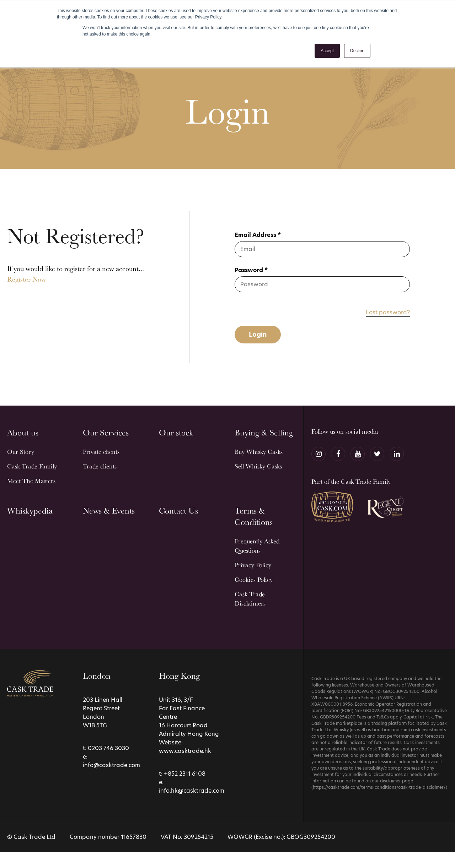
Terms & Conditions (254, 516)
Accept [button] (327, 50)
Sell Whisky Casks (258, 466)
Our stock (176, 432)
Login (258, 334)
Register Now (26, 279)
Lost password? (388, 312)
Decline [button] (357, 50)
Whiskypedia (30, 510)
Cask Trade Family (32, 466)
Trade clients (100, 466)
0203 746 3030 (108, 748)
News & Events (109, 510)
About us (22, 432)
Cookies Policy (254, 579)
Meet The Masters (31, 481)
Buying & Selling (264, 432)
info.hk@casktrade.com (191, 791)
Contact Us (178, 510)
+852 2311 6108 (184, 774)
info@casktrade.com (111, 765)
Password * (251, 270)
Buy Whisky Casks (259, 451)
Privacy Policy (253, 565)
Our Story (20, 451)
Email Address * (258, 235)
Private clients (101, 451)
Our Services (106, 432)
